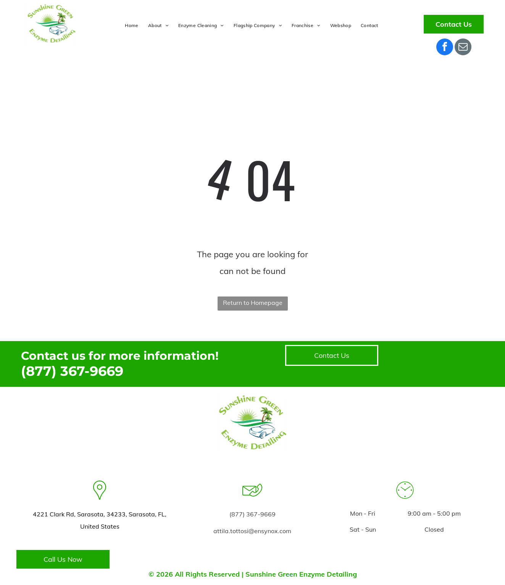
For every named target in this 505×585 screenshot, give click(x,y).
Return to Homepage (252, 302)
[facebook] (444, 47)
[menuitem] (132, 25)
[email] (463, 47)
